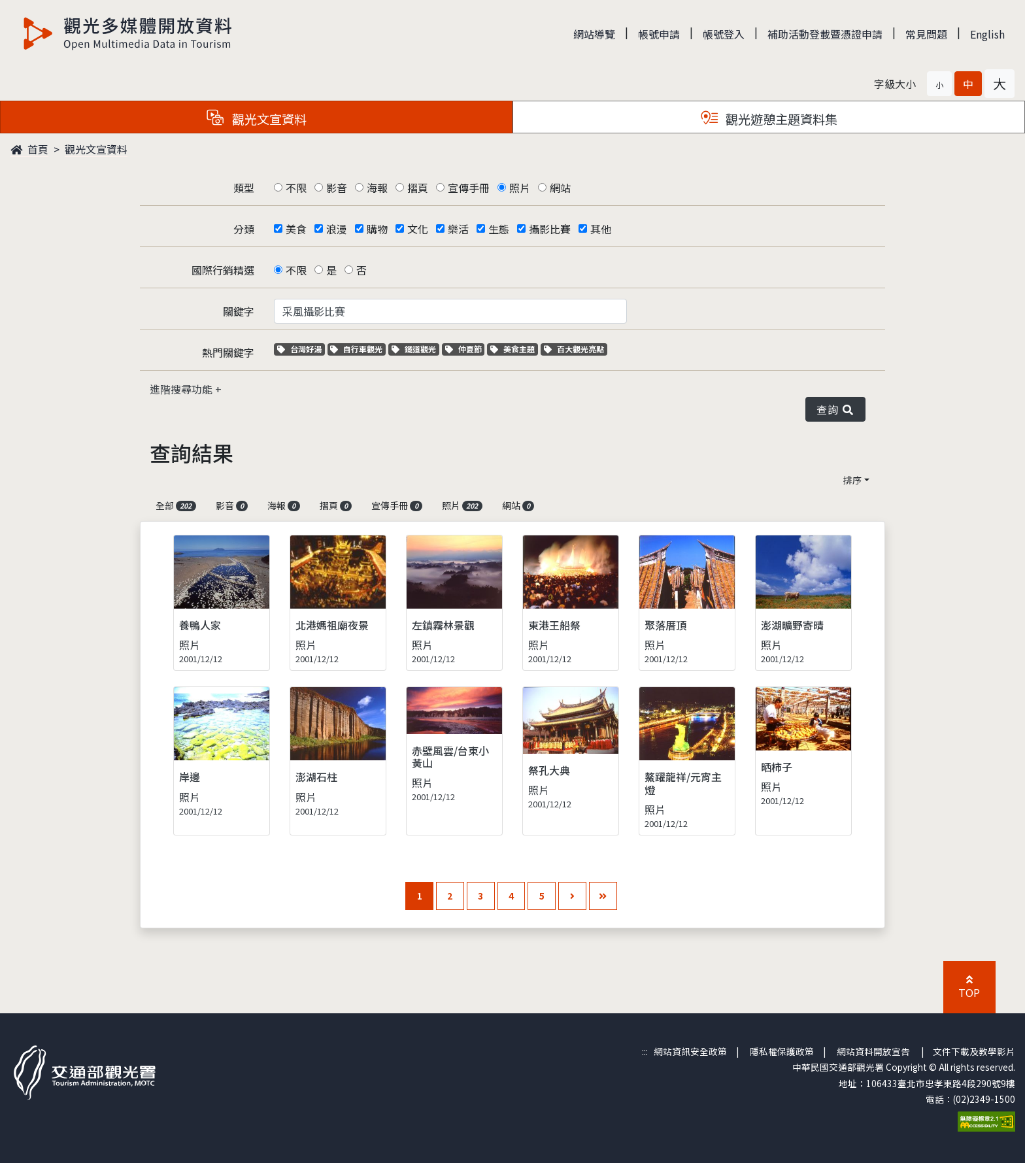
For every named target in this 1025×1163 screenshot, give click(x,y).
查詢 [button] (835, 409)
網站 (560, 187)
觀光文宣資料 (96, 149)
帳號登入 (724, 34)
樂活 (458, 229)
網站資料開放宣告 (873, 1051)
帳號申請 (659, 34)
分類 (243, 229)
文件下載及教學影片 (974, 1051)
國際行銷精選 (223, 270)
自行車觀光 (356, 348)
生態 (498, 229)
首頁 (29, 149)
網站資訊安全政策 (690, 1051)
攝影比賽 (550, 229)
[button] (939, 83)
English (987, 34)
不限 (296, 187)
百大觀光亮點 (574, 348)
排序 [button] (852, 479)
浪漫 (336, 229)
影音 (336, 187)
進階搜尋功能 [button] (182, 389)
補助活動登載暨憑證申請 (824, 34)
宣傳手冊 (469, 187)
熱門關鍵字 (228, 352)
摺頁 (417, 187)
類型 (243, 187)
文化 (417, 229)
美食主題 (514, 348)
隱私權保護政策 (782, 1051)
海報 (377, 187)
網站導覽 (594, 34)
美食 (296, 229)
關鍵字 (238, 311)
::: (645, 1051)
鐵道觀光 (415, 348)
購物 (377, 229)
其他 (600, 229)
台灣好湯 (301, 348)
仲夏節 (465, 348)
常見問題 (926, 34)
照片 (519, 187)
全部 (176, 505)
